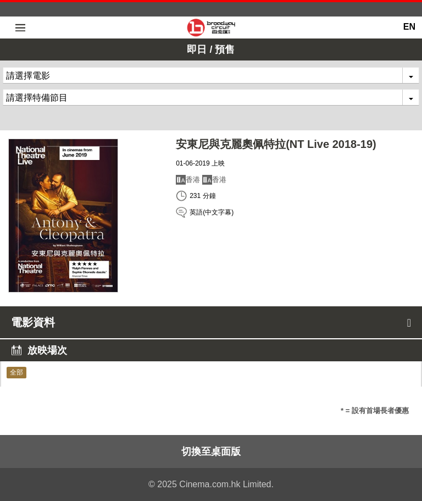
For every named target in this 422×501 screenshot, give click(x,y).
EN (409, 26)
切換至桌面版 (211, 451)
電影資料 (211, 322)
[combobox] (211, 75)
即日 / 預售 (211, 49)
